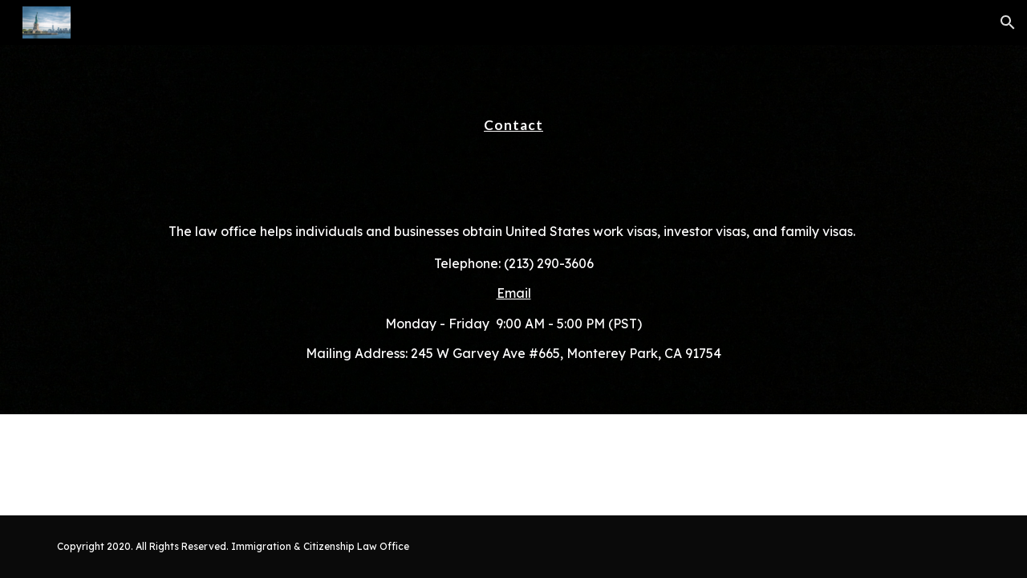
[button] (1007, 22)
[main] (513, 118)
